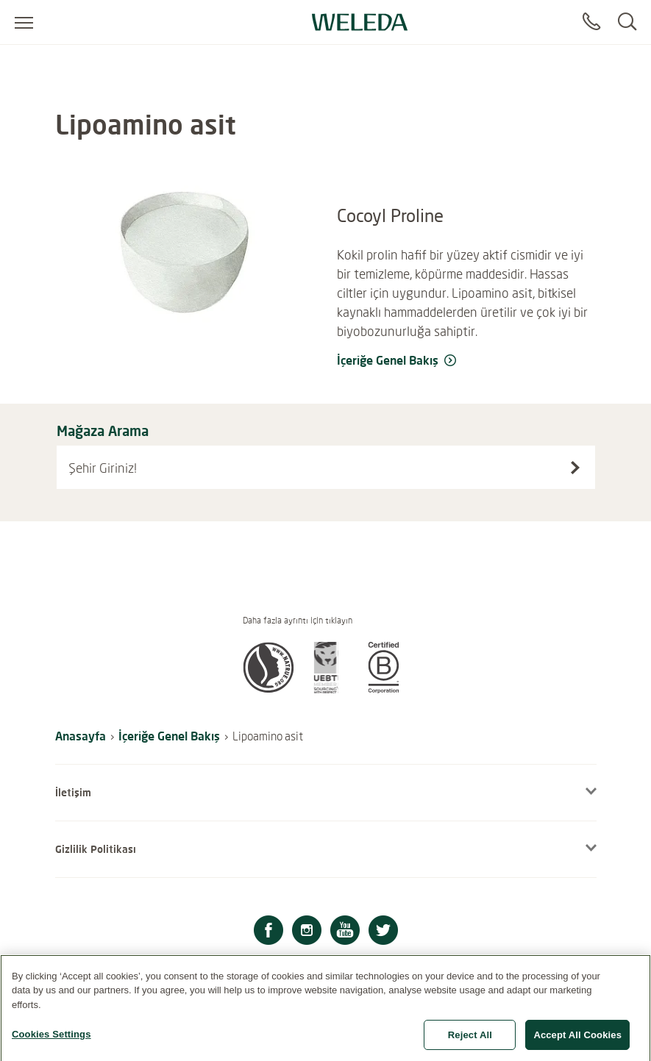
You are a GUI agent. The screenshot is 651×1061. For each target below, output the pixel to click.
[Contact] (591, 22)
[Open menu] (24, 22)
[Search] (627, 22)
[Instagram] (306, 932)
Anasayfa (80, 735)
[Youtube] (345, 932)
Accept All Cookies (577, 1044)
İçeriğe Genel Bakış (169, 735)
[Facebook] (268, 932)
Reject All (470, 1044)
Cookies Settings (51, 1043)
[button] (268, 689)
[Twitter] (383, 932)
